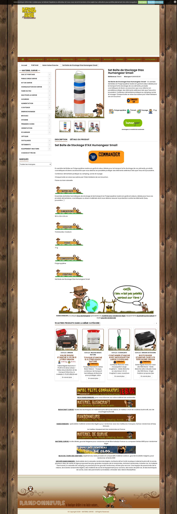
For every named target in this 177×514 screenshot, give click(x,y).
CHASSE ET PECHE (28, 153)
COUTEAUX (94, 59)
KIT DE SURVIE (52, 59)
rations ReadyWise (128, 470)
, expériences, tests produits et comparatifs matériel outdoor (94, 456)
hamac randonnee (143, 424)
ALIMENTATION (27, 103)
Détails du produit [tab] (79, 139)
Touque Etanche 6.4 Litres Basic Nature (93, 359)
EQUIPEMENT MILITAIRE (30, 149)
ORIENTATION (26, 128)
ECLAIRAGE (25, 132)
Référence (112, 77)
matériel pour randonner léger (113, 316)
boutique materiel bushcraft (138, 461)
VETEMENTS (26, 145)
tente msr (144, 463)
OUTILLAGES (150, 59)
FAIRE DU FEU (68, 59)
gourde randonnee (107, 465)
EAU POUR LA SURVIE (29, 95)
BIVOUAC (108, 59)
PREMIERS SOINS (134, 59)
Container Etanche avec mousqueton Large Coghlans (119, 357)
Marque (127, 77)
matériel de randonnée (126, 397)
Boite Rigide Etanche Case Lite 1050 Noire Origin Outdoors (145, 358)
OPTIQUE (24, 136)
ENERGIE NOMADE (28, 111)
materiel (105, 409)
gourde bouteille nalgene (140, 456)
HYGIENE (119, 59)
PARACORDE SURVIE (29, 78)
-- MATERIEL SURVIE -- (29, 70)
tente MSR (111, 458)
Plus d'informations (155, 2)
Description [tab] (61, 139)
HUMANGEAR (135, 76)
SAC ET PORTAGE (35, 59)
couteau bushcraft (141, 409)
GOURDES (82, 59)
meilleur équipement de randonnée (103, 429)
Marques (23, 159)
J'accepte (142, 2)
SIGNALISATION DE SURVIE (31, 87)
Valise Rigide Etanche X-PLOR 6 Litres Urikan (66, 357)
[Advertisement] (88, 39)
